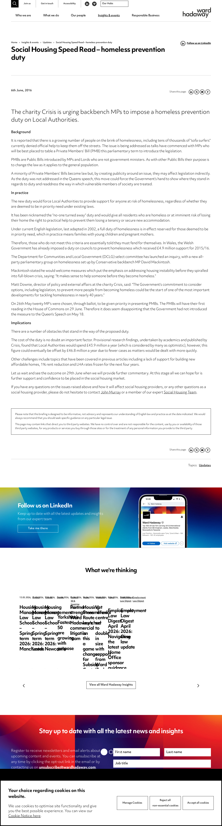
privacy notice (48, 773)
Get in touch (47, 3)
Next (198, 685)
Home (14, 42)
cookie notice (79, 773)
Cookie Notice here (24, 816)
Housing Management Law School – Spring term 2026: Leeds (110, 613)
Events (36, 597)
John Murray (111, 392)
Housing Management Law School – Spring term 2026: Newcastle (175, 613)
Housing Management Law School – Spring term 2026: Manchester (44, 613)
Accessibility (69, 3)
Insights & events (109, 16)
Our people (78, 16)
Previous (23, 685)
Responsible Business (145, 16)
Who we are (23, 16)
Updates (47, 42)
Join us (27, 3)
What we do (51, 16)
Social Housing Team (180, 392)
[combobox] (114, 4)
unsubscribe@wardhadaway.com (67, 767)
